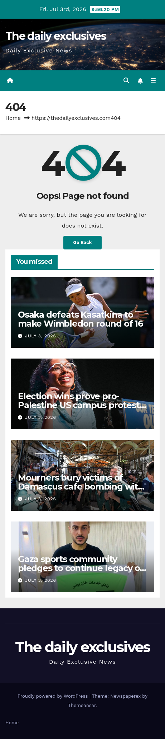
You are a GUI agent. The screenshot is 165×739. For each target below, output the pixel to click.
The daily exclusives (55, 36)
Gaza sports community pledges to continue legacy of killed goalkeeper (80, 568)
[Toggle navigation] (153, 80)
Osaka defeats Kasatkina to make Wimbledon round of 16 (80, 319)
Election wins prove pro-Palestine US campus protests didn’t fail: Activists (81, 405)
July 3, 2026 (40, 335)
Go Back (82, 242)
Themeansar (82, 705)
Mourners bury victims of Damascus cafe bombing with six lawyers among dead (81, 486)
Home (13, 118)
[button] (126, 80)
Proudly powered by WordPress (53, 696)
